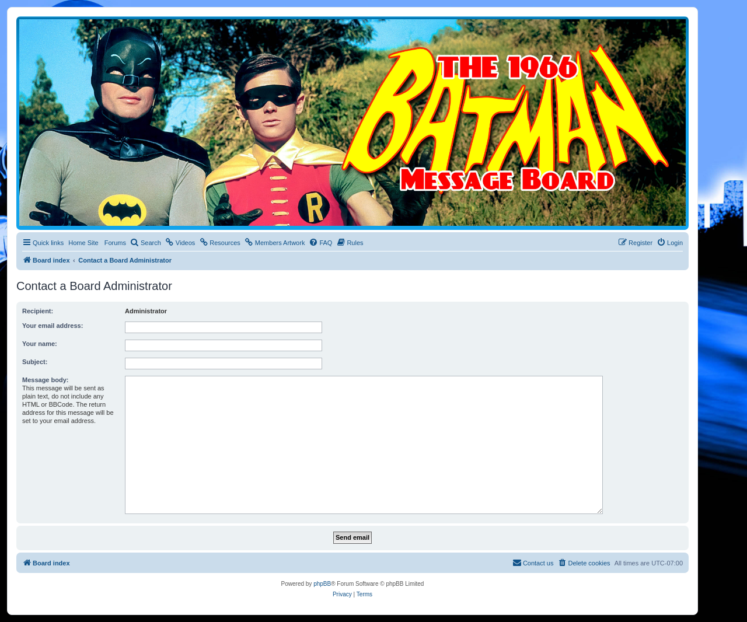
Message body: (45, 379)
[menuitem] (145, 243)
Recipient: (37, 311)
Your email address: (52, 325)
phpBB (322, 584)
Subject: (34, 361)
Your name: (39, 343)
